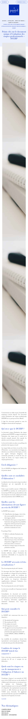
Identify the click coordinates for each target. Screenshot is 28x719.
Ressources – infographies (9, 715)
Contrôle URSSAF (6, 709)
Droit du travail (5, 711)
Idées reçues (5, 713)
